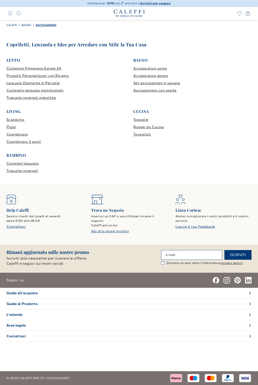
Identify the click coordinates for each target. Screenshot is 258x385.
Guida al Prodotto (22, 304)
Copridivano (17, 134)
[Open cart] (248, 13)
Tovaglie (140, 120)
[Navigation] (10, 13)
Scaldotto (15, 120)
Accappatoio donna (150, 76)
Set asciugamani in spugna (156, 83)
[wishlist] (239, 13)
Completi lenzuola (22, 163)
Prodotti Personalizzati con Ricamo (37, 76)
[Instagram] (227, 280)
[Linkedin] (248, 280)
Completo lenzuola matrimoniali (35, 90)
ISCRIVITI (238, 255)
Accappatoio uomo (150, 68)
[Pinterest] (237, 280)
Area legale (16, 325)
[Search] (18, 13)
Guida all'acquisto (22, 293)
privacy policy (232, 263)
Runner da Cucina (148, 127)
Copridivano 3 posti (23, 142)
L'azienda (14, 315)
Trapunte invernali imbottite (31, 98)
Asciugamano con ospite (155, 90)
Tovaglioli (142, 134)
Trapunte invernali (22, 171)
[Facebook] (216, 280)
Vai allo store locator (110, 231)
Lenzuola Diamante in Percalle (33, 83)
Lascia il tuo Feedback (195, 227)
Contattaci (16, 227)
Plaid (11, 127)
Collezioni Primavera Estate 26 (33, 68)
